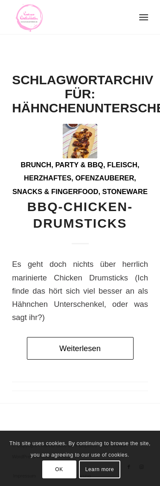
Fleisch (122, 165)
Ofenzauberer (104, 178)
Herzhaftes (47, 178)
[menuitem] (143, 17)
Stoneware (125, 192)
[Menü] (143, 17)
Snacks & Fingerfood (55, 192)
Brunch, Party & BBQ (62, 165)
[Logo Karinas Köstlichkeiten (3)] (66, 17)
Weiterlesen (80, 348)
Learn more (99, 469)
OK (59, 469)
